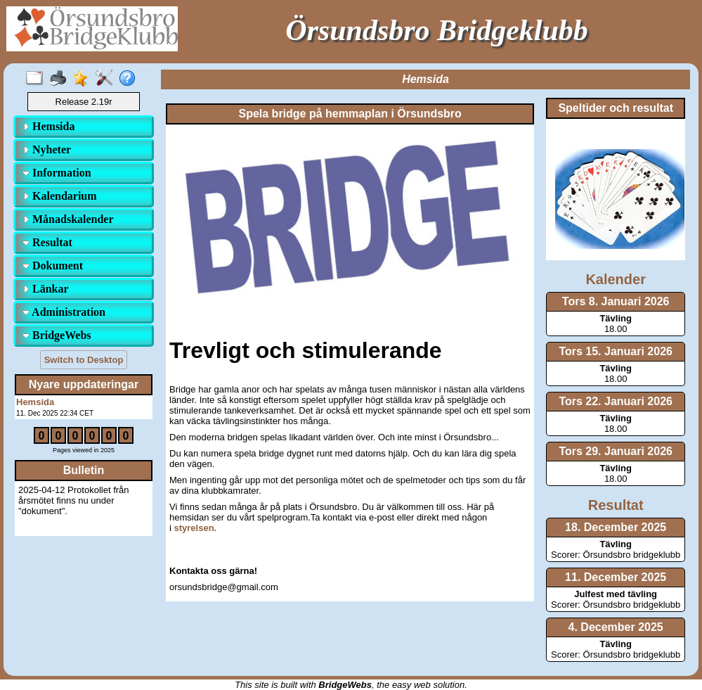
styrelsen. (195, 528)
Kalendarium (59, 196)
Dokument (52, 265)
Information (56, 173)
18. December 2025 (615, 527)
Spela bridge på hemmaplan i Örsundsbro (349, 114)
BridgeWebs (56, 335)
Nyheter (46, 149)
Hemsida (48, 126)
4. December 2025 (615, 627)
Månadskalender (68, 219)
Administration (63, 312)
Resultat (47, 242)
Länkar (45, 289)
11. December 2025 (615, 577)
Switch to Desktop (84, 359)
